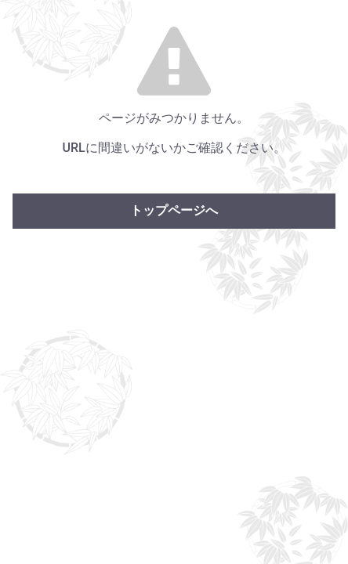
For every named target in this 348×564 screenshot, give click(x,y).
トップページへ (174, 210)
